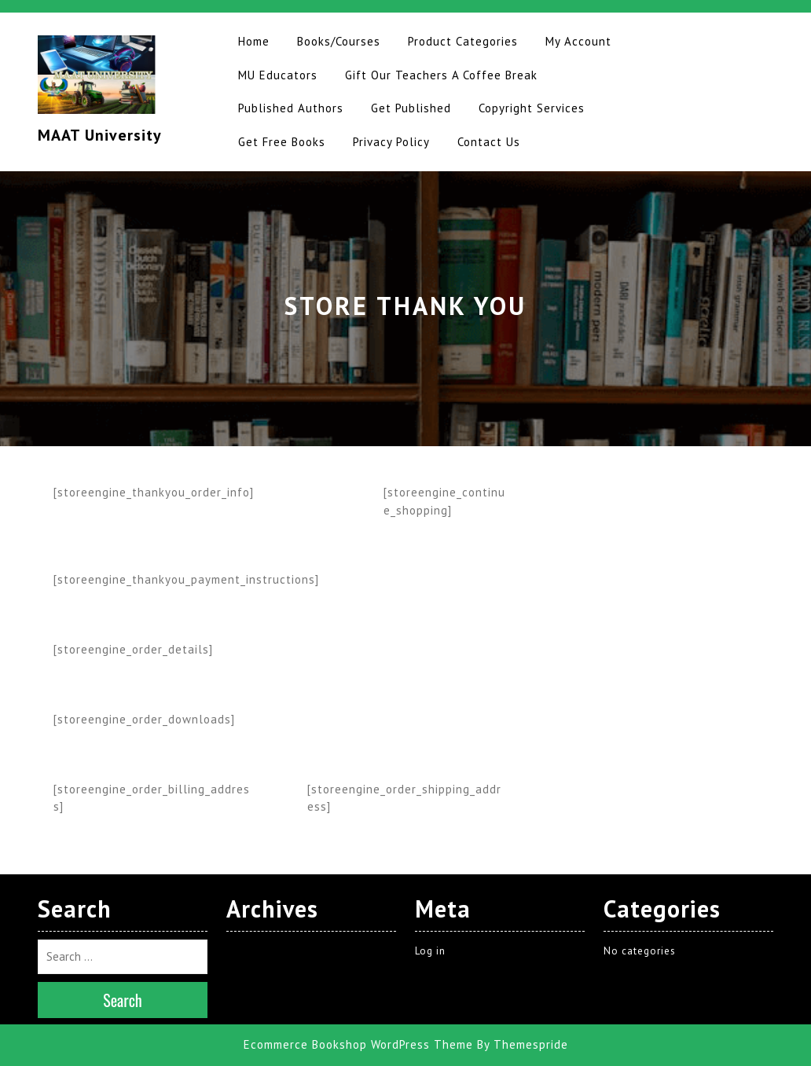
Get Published (411, 108)
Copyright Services (532, 108)
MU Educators (277, 75)
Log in (430, 951)
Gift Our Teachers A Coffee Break (441, 75)
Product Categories (463, 41)
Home (254, 41)
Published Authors (290, 108)
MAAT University (100, 135)
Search (122, 1000)
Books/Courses (338, 41)
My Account (578, 41)
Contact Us (488, 141)
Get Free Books (281, 141)
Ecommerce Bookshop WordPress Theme (358, 1044)
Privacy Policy (391, 141)
